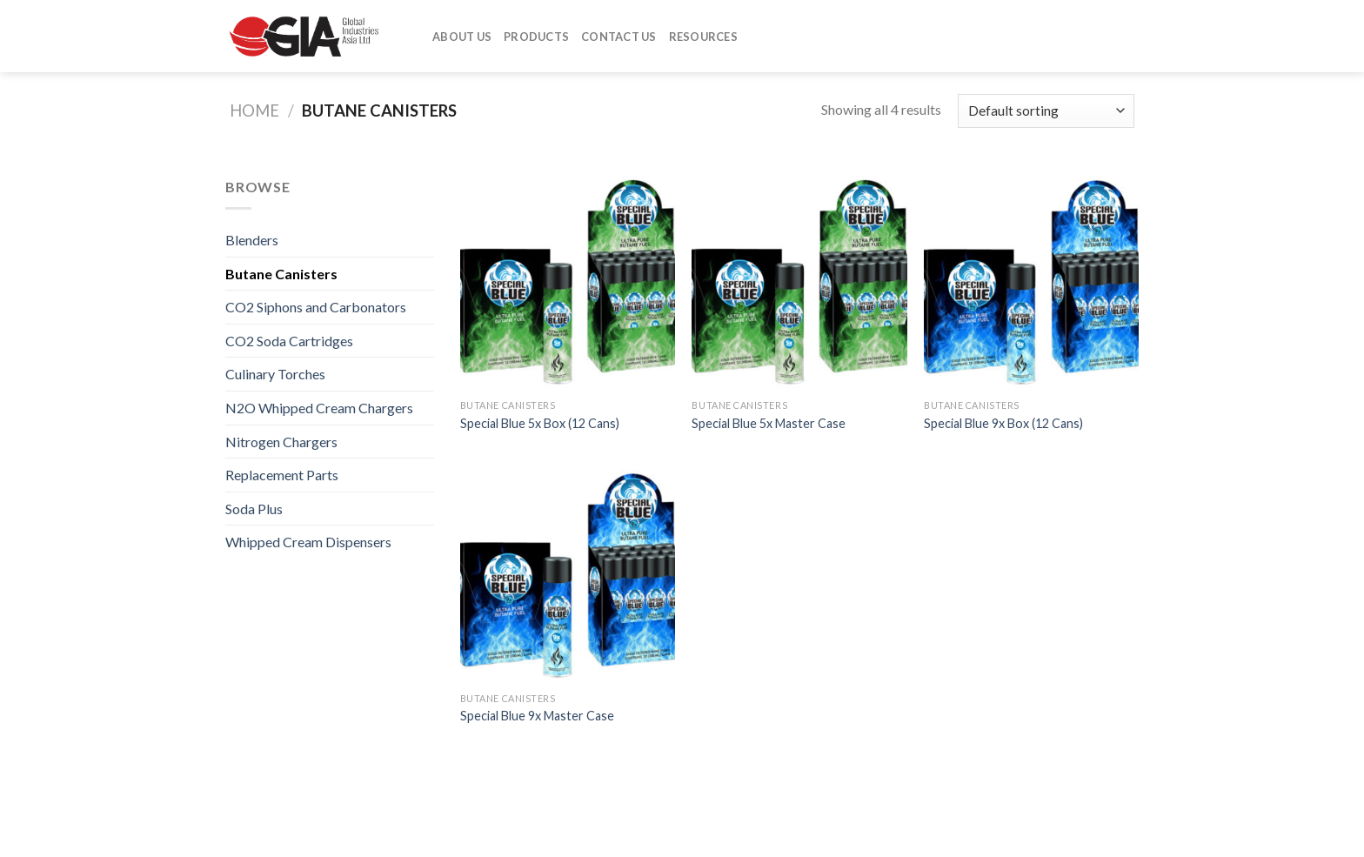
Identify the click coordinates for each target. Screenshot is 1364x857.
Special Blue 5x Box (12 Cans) (539, 423)
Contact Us (619, 37)
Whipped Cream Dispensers (308, 541)
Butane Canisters (281, 273)
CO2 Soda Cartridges (289, 340)
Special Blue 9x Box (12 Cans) (1003, 423)
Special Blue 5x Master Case (769, 423)
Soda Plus (254, 508)
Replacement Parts (281, 474)
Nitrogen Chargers (281, 441)
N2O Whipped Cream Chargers (319, 407)
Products (536, 37)
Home (254, 110)
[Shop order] (1046, 111)
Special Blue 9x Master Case (537, 715)
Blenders (251, 239)
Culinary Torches (275, 373)
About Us (461, 37)
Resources (703, 37)
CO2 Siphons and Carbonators (315, 306)
